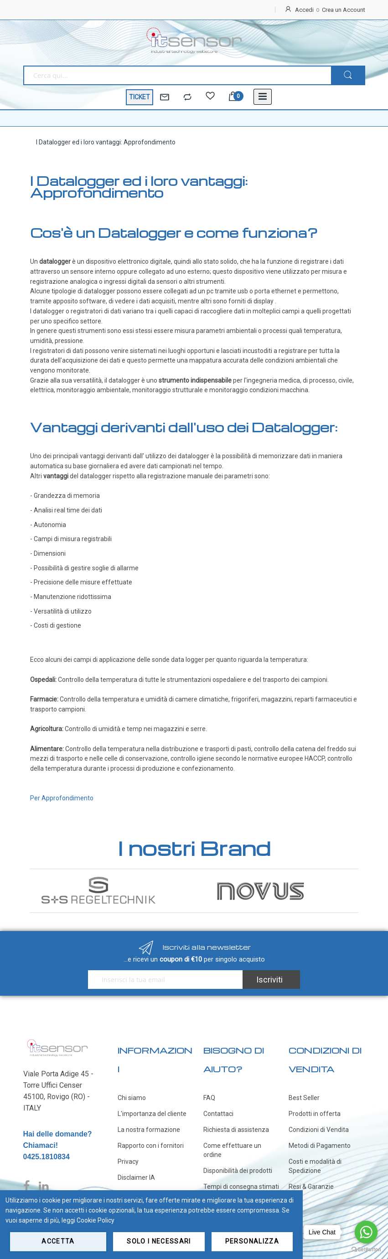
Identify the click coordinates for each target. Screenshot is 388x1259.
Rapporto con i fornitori (151, 1145)
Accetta (57, 1241)
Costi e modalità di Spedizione (315, 1166)
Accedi (304, 9)
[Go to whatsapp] (366, 1232)
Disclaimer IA (136, 1177)
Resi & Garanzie (311, 1186)
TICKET (139, 97)
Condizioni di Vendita (319, 1129)
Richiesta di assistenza (236, 1129)
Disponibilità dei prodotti (237, 1170)
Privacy (128, 1161)
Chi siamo (132, 1097)
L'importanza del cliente (152, 1113)
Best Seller (304, 1097)
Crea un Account (343, 9)
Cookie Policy (95, 1220)
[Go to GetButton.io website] (366, 1250)
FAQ (209, 1097)
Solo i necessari (159, 1241)
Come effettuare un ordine (232, 1150)
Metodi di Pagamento (320, 1145)
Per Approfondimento (61, 798)
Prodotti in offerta (315, 1113)
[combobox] (177, 75)
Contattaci (218, 1113)
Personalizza (252, 1241)
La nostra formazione (149, 1129)
